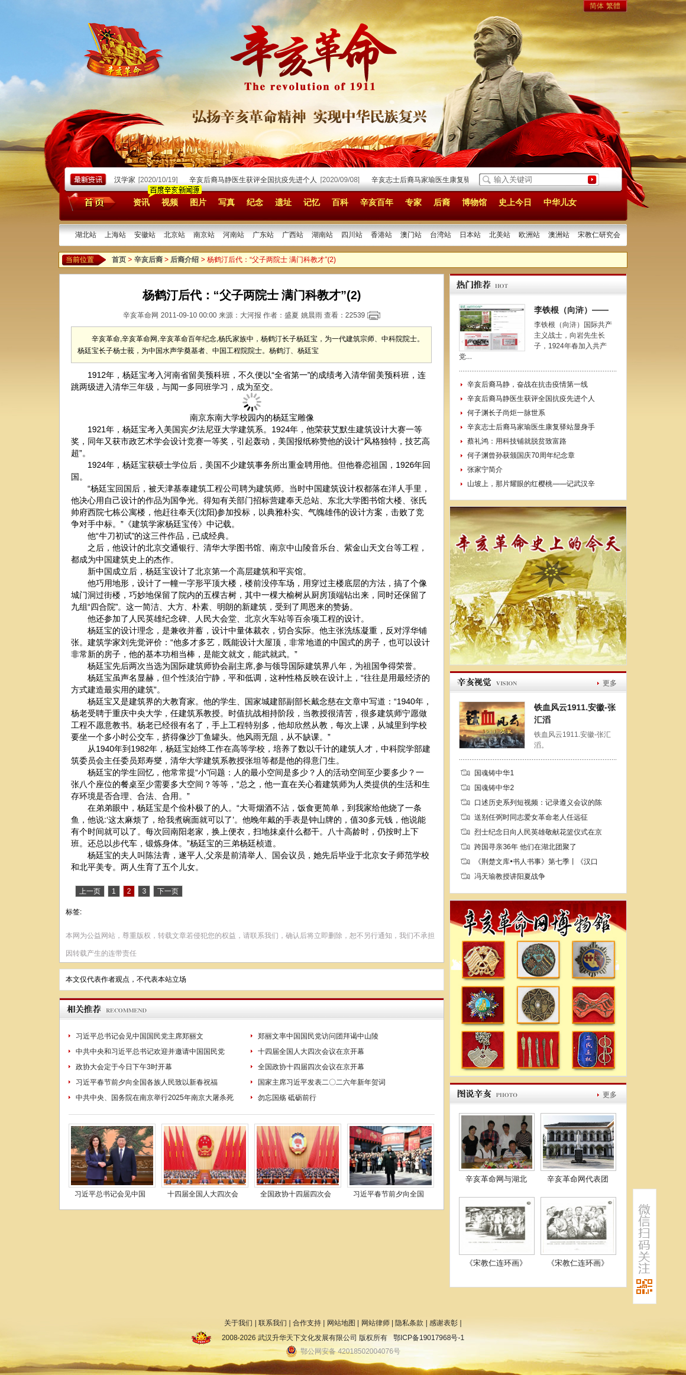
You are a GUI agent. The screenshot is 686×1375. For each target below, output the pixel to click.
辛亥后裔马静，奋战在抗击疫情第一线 (527, 384)
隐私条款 (409, 1323)
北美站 (499, 235)
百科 (340, 202)
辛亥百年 (376, 202)
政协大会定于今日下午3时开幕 (124, 1067)
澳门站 (411, 235)
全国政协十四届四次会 (295, 1194)
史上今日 (515, 202)
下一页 (168, 891)
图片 (198, 202)
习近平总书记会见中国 (110, 1194)
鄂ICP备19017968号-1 (428, 1338)
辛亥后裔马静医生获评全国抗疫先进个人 (256, 180)
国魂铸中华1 (494, 773)
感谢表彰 (443, 1323)
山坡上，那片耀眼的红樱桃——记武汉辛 (531, 484)
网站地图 (341, 1323)
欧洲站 (529, 235)
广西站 (292, 235)
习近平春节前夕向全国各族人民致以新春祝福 (147, 1082)
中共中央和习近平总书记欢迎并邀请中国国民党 (150, 1051)
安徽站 (145, 235)
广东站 (263, 235)
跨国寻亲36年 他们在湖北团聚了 (525, 847)
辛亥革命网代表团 (578, 1179)
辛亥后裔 (148, 259)
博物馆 (474, 202)
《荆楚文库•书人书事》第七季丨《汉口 (535, 862)
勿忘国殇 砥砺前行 (287, 1097)
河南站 (233, 235)
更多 (610, 683)
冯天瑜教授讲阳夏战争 (509, 876)
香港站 (381, 235)
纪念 (255, 202)
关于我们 (238, 1323)
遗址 (283, 202)
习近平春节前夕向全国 (388, 1194)
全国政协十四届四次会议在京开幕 (311, 1067)
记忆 (311, 202)
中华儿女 (560, 202)
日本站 (470, 235)
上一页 (90, 891)
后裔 (441, 202)
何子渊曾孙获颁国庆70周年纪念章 (520, 455)
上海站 (115, 235)
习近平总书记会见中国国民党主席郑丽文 (139, 1036)
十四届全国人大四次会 (202, 1194)
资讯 (141, 202)
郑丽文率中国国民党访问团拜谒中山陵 (318, 1036)
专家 (413, 202)
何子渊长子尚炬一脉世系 (506, 413)
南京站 (204, 235)
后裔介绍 (184, 259)
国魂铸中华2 (494, 788)
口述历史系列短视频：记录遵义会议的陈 (538, 802)
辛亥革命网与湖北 (496, 1179)
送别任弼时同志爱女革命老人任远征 (531, 817)
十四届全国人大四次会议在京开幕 (311, 1051)
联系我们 (272, 1323)
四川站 (352, 235)
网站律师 (375, 1323)
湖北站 (85, 235)
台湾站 (440, 235)
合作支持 (307, 1323)
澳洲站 (558, 235)
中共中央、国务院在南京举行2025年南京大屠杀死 (155, 1097)
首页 (89, 201)
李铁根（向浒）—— (571, 310)
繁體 (613, 6)
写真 (226, 202)
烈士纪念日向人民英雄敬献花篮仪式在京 (538, 832)
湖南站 (322, 235)
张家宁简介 (485, 469)
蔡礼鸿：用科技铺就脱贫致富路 (517, 441)
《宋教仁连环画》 (496, 1262)
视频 (169, 202)
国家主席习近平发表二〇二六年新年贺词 (322, 1082)
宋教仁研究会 (599, 235)
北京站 (174, 235)
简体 (597, 6)
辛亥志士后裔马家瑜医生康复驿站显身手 (438, 180)
